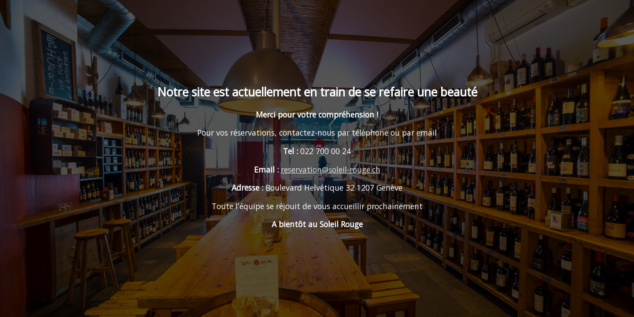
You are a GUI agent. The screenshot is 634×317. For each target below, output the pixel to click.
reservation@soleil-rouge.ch (330, 169)
